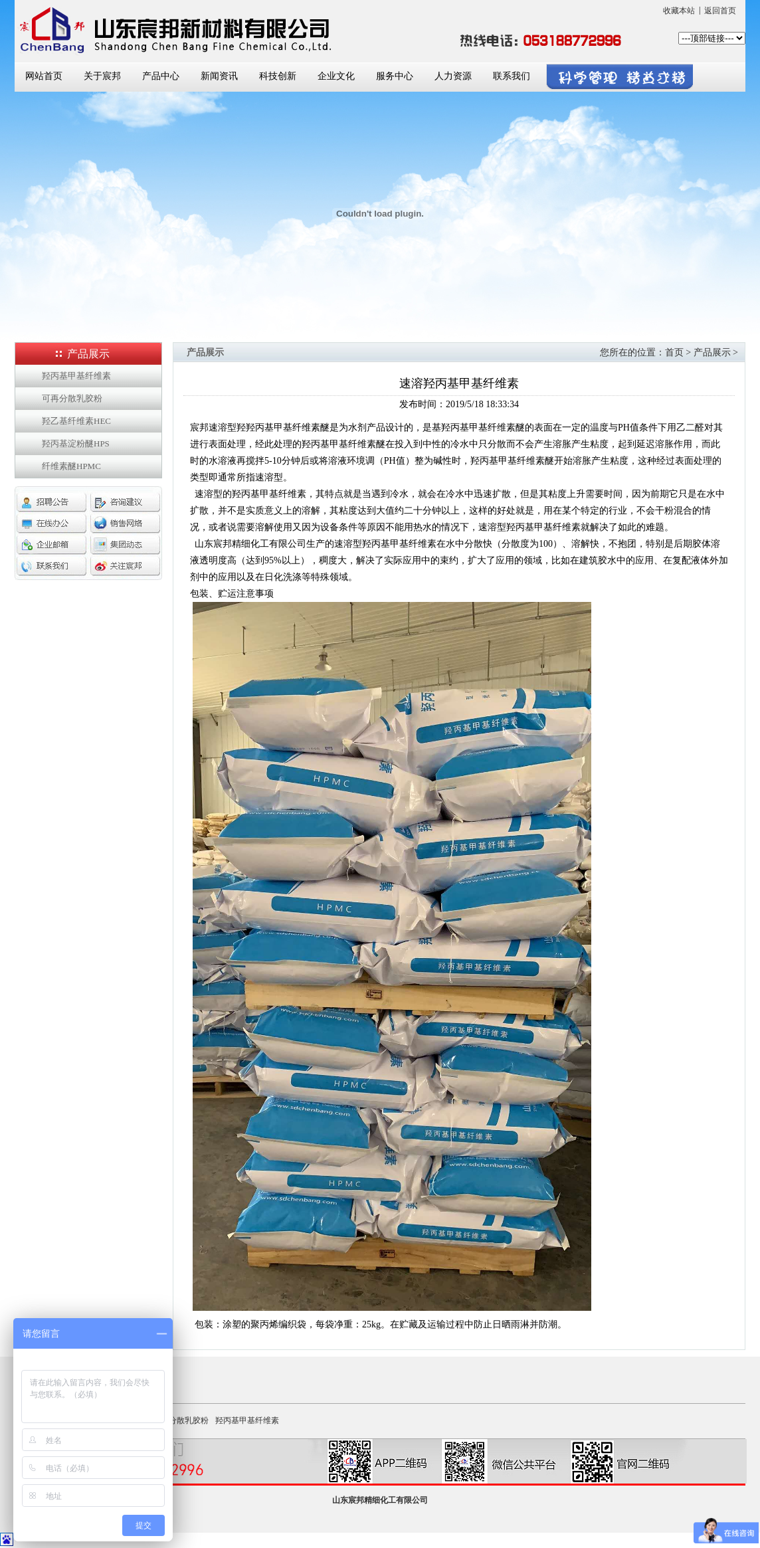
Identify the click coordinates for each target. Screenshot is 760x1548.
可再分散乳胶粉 (72, 398)
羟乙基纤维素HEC (76, 421)
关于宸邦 (102, 76)
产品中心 (160, 76)
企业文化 (336, 76)
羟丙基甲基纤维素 (76, 376)
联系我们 (511, 76)
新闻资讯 (219, 76)
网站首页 (43, 76)
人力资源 (453, 76)
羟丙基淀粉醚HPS (76, 443)
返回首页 (720, 10)
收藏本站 (679, 10)
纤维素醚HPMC (71, 466)
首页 (674, 352)
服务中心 (394, 76)
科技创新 (277, 76)
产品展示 (712, 352)
